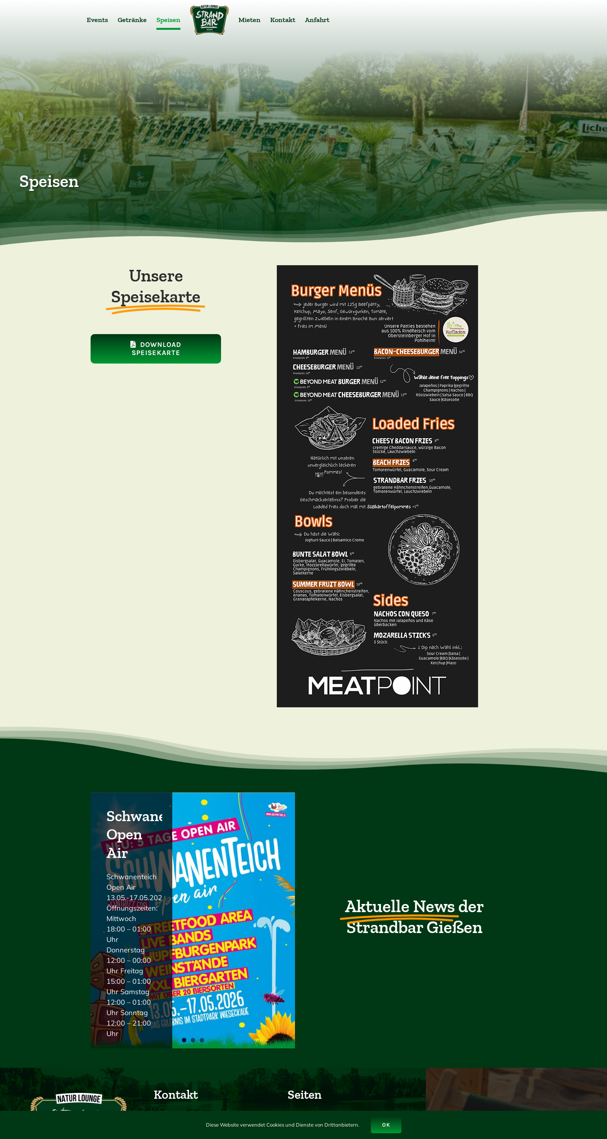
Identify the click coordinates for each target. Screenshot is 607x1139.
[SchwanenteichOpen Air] (193, 920)
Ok (386, 1125)
